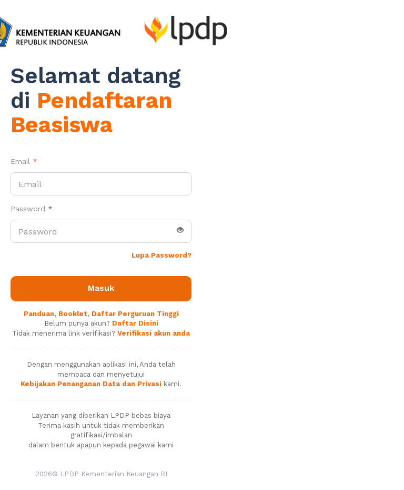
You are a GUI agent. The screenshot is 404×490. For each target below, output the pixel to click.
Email (24, 161)
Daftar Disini (135, 323)
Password (32, 208)
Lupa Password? (161, 255)
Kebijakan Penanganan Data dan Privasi (91, 384)
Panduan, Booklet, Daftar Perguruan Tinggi (101, 314)
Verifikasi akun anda (153, 333)
